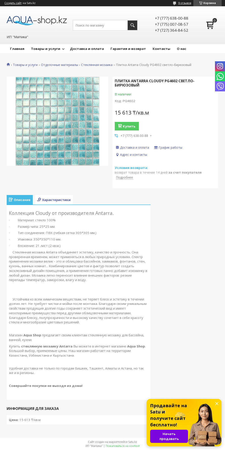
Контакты (161, 48)
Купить (129, 126)
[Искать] (132, 25)
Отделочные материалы (59, 65)
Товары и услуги (45, 48)
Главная (17, 48)
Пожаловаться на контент (123, 446)
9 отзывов (184, 3)
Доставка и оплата (87, 48)
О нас (181, 48)
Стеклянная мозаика (96, 65)
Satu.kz (132, 442)
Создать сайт (13, 3)
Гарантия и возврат (128, 48)
